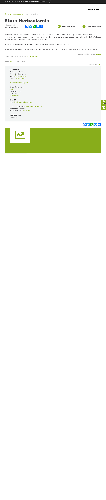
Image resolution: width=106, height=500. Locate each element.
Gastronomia (14, 96)
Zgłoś (98, 54)
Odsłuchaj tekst (66, 26)
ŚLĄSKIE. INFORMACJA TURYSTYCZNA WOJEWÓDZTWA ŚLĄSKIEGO (26, 2)
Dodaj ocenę (32, 56)
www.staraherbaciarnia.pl (33, 106)
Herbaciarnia (25, 111)
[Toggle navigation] (49, 2)
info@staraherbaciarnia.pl (23, 102)
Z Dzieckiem (92, 10)
